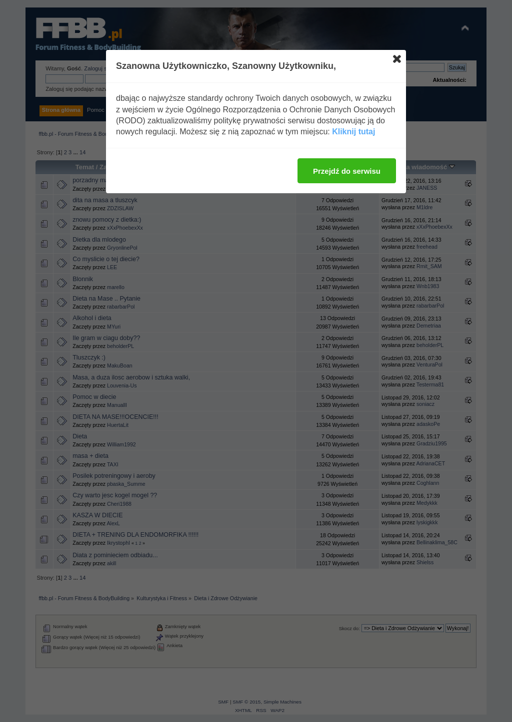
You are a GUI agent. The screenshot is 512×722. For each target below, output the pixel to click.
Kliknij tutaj (353, 131)
